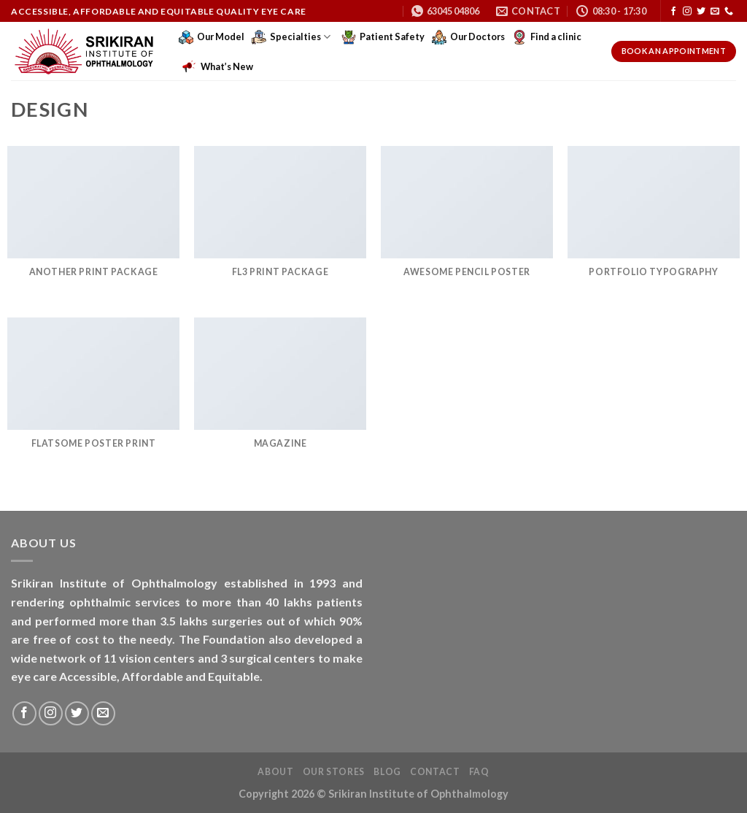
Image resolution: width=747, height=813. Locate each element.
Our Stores (334, 771)
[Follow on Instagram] (687, 12)
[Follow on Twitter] (701, 12)
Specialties (291, 37)
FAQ (479, 771)
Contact (435, 771)
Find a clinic (546, 37)
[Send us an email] (715, 12)
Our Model (211, 37)
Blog (387, 771)
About (275, 771)
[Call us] (728, 12)
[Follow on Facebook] (673, 12)
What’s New (217, 66)
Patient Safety (383, 37)
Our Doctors (468, 37)
